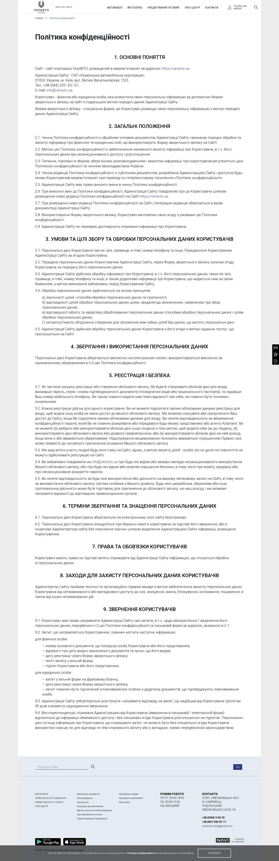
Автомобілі (114, 7)
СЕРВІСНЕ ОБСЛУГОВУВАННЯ (50, 798)
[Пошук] (92, 767)
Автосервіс (135, 7)
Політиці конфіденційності (141, 853)
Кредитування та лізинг (164, 7)
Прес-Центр (192, 7)
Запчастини (83, 802)
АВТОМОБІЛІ (41, 794)
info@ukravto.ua (59, 90)
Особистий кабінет (236, 7)
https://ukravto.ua (175, 68)
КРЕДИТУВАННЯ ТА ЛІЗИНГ (49, 802)
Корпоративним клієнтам (89, 814)
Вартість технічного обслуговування (94, 810)
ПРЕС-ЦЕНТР (41, 806)
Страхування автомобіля (131, 798)
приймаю (214, 853)
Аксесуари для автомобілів (90, 806)
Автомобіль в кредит (129, 794)
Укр (238, 767)
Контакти (211, 7)
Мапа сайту (124, 802)
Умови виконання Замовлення (92, 818)
